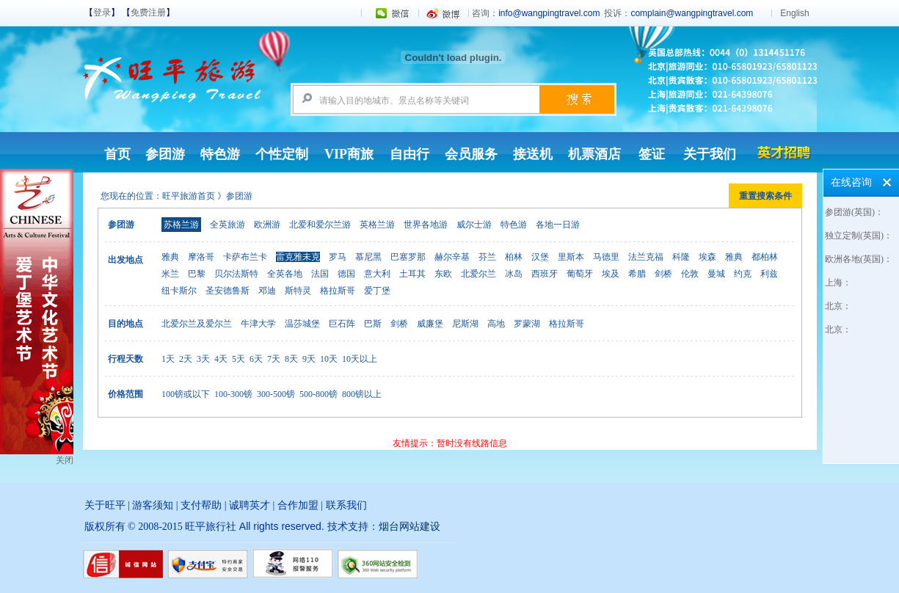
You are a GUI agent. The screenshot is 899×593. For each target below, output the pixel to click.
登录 (102, 12)
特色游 (220, 154)
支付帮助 (201, 505)
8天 (291, 359)
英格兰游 (377, 224)
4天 (221, 359)
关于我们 (709, 154)
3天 (203, 359)
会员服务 (471, 154)
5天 (238, 359)
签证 (651, 154)
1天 (168, 359)
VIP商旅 (349, 154)
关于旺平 (104, 505)
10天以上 (359, 359)
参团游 (165, 154)
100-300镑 (233, 394)
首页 (117, 154)
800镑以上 (362, 394)
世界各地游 (426, 224)
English (794, 13)
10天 (329, 359)
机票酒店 (594, 154)
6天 (256, 359)
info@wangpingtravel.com (549, 13)
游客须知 (152, 505)
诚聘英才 (249, 505)
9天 (309, 359)
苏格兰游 (181, 224)
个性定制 (281, 154)
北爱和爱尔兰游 (320, 224)
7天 (273, 359)
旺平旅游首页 (188, 196)
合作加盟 (298, 505)
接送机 (533, 154)
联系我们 (346, 505)
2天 (185, 359)
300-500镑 (276, 394)
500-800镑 (318, 394)
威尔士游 (474, 224)
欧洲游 (267, 224)
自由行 (409, 154)
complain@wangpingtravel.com (691, 13)
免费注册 (148, 12)
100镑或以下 (185, 394)
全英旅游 (227, 224)
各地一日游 (558, 224)
